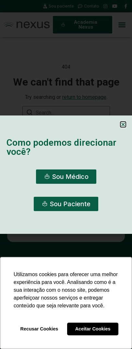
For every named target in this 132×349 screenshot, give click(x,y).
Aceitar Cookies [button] (93, 328)
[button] (123, 124)
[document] (66, 174)
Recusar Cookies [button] (39, 328)
